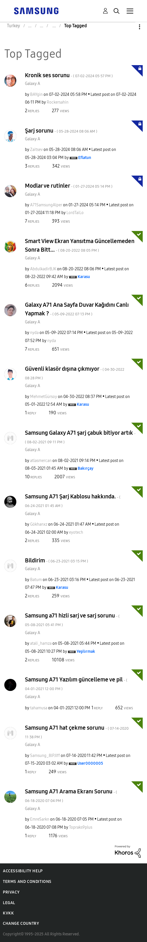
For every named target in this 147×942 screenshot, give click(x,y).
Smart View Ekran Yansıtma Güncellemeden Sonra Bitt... (79, 245)
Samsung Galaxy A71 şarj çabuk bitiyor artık (80, 436)
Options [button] (129, 26)
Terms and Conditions (27, 881)
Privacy (11, 892)
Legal (9, 902)
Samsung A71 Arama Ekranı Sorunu (71, 795)
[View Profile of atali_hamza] (41, 643)
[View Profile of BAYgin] (36, 94)
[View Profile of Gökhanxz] (38, 524)
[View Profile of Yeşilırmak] (86, 651)
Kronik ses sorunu (69, 75)
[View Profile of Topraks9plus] (80, 827)
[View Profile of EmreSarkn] (39, 819)
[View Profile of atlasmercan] (41, 460)
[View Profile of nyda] (34, 332)
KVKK (8, 913)
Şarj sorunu (61, 130)
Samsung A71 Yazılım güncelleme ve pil (76, 683)
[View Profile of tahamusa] (38, 708)
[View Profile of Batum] (36, 579)
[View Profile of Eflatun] (84, 157)
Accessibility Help (23, 871)
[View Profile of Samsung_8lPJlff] (45, 755)
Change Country (21, 923)
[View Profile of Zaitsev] (36, 149)
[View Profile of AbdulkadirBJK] (43, 269)
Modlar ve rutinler (68, 185)
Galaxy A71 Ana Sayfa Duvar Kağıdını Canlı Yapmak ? (77, 309)
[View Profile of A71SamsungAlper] (46, 205)
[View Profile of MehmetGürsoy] (43, 396)
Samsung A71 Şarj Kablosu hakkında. (72, 500)
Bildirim (56, 560)
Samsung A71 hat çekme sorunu (77, 731)
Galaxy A (32, 83)
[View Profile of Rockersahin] (57, 102)
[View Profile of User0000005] (90, 763)
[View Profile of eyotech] (76, 532)
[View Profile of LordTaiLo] (75, 212)
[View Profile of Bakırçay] (85, 468)
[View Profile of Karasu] (84, 276)
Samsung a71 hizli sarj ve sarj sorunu (72, 619)
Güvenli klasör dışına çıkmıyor (74, 372)
